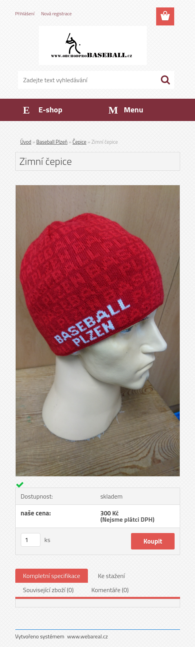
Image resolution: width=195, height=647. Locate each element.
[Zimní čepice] (98, 188)
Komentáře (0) (110, 590)
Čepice (79, 142)
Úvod (25, 142)
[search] (165, 80)
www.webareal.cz (87, 636)
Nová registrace (56, 13)
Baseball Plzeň (51, 142)
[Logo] (93, 45)
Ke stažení (111, 575)
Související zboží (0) (48, 590)
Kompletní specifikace (51, 575)
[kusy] (30, 540)
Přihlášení (25, 13)
